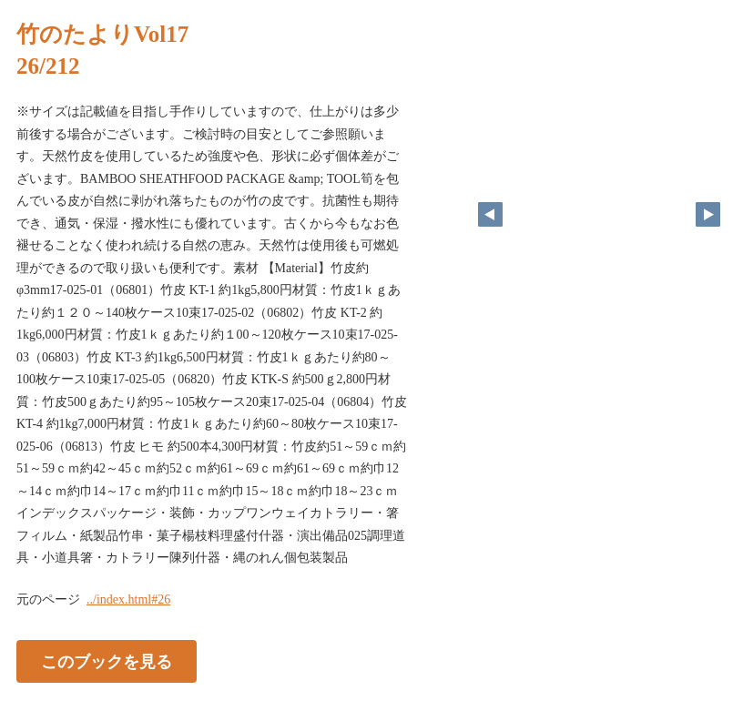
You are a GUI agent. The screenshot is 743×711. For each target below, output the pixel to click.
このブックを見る (106, 661)
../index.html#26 (128, 599)
